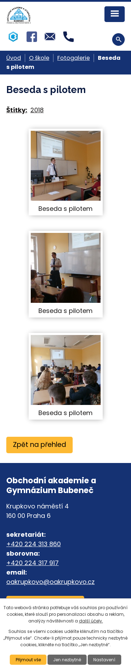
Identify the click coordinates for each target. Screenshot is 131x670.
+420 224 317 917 (32, 562)
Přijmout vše (28, 660)
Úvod (13, 58)
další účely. (91, 621)
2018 (37, 110)
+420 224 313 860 (33, 544)
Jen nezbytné (67, 660)
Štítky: (16, 110)
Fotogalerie (73, 58)
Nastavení (104, 660)
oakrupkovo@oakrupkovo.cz (50, 581)
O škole (39, 58)
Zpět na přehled (39, 444)
